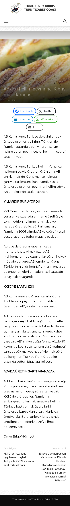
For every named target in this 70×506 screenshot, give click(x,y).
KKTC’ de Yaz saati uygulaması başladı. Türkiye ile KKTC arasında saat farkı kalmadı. (19, 459)
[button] (6, 21)
